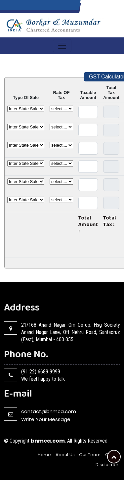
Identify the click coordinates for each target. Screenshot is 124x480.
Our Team (90, 455)
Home (44, 455)
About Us (65, 455)
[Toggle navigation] (62, 45)
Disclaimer (107, 464)
